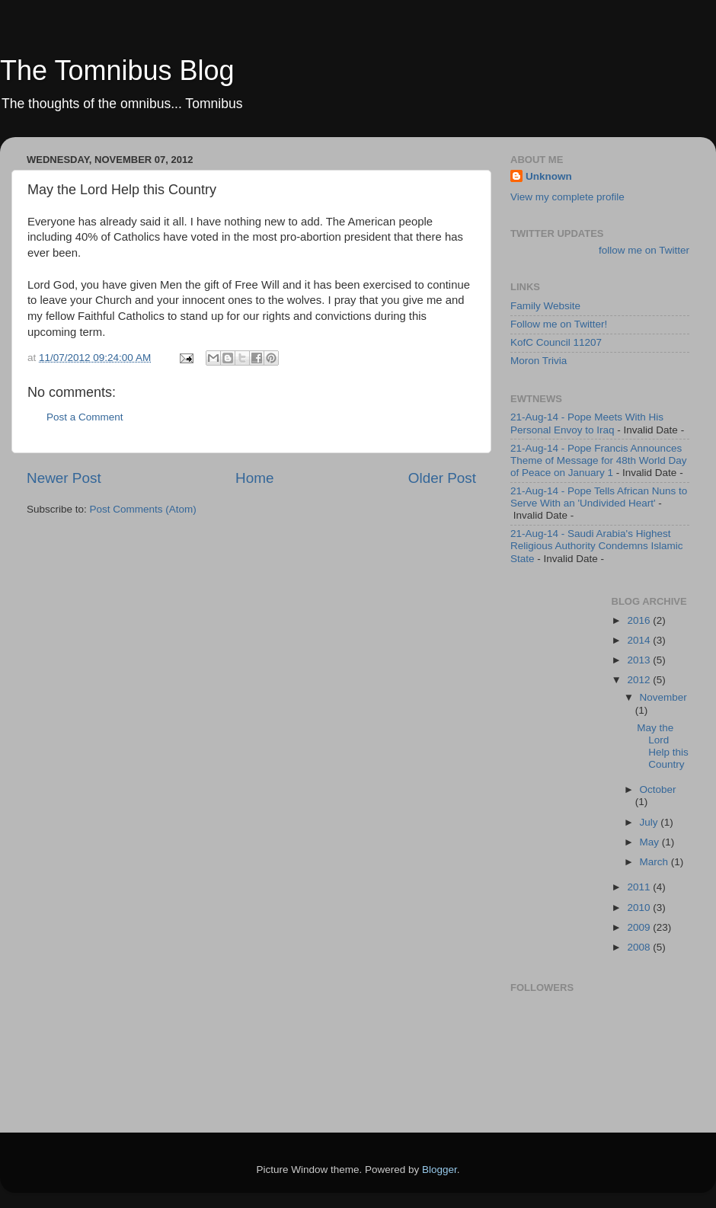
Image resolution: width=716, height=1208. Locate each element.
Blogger (439, 1169)
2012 (640, 679)
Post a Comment (84, 417)
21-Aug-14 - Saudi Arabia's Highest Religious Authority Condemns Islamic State (596, 546)
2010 (640, 907)
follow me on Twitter (644, 250)
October (658, 789)
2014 (640, 640)
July (650, 822)
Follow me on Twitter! (558, 324)
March (655, 862)
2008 (640, 947)
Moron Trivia (538, 360)
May (651, 842)
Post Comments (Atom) (143, 509)
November (663, 697)
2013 (640, 660)
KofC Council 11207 (556, 342)
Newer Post (64, 478)
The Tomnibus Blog (117, 70)
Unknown (549, 176)
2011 (640, 887)
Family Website (545, 306)
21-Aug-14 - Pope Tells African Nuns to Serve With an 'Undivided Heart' (598, 497)
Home (254, 478)
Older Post (442, 478)
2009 (640, 927)
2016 (640, 620)
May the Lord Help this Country (663, 746)
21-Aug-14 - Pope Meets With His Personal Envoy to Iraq (586, 423)
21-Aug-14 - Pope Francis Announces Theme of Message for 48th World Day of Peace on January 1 (598, 460)
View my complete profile (567, 197)
